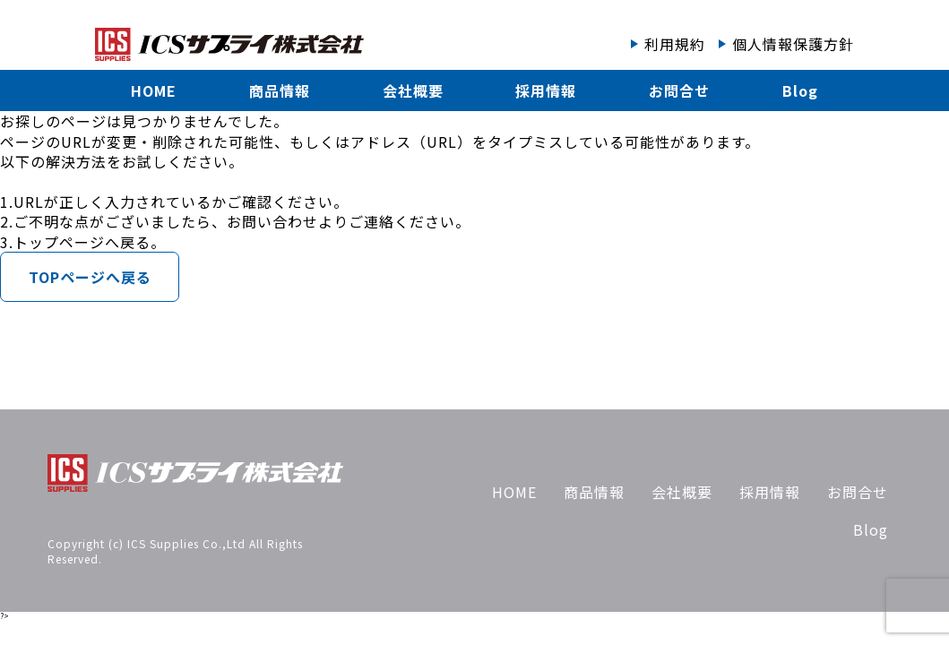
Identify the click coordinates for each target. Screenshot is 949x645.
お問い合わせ (272, 221)
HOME (154, 90)
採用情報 (545, 90)
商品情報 (279, 90)
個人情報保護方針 (793, 44)
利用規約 (674, 44)
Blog (800, 90)
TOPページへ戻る (90, 277)
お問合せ (679, 90)
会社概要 (413, 90)
